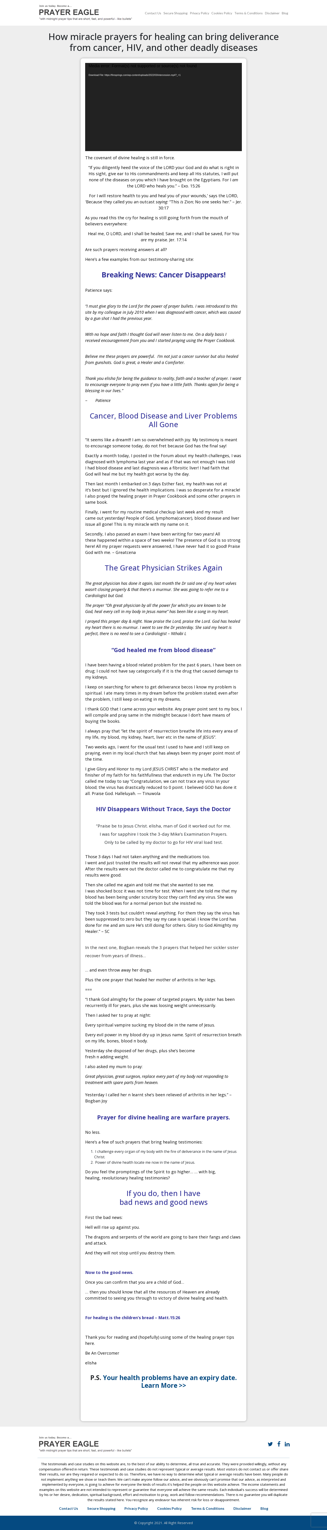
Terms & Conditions (248, 13)
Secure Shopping (176, 13)
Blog (285, 13)
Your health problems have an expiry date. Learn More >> (170, 1381)
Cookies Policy (221, 13)
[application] (163, 107)
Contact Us (153, 13)
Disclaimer (272, 13)
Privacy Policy (199, 13)
